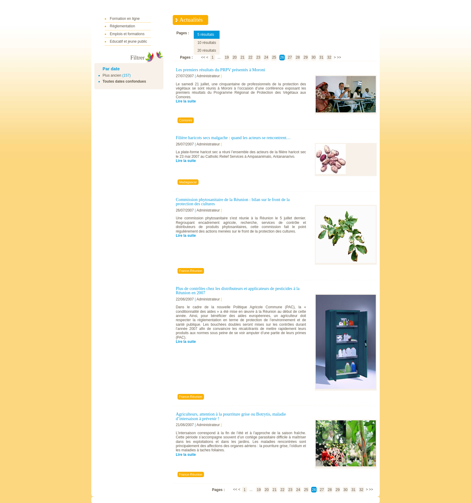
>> (339, 57)
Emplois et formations (127, 34)
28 (298, 57)
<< (203, 57)
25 (274, 57)
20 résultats (206, 50)
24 (266, 57)
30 (313, 57)
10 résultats (206, 43)
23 (258, 57)
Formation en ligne (125, 19)
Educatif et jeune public (128, 41)
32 (329, 57)
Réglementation (122, 26)
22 (250, 57)
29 (306, 57)
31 (321, 57)
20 (234, 57)
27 (290, 57)
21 (243, 57)
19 (227, 57)
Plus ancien (112, 75)
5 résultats (205, 34)
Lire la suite (186, 101)
